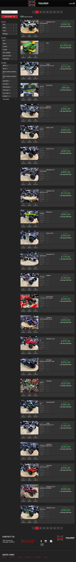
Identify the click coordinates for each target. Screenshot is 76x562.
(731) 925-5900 (30, 540)
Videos (45, 557)
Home (4, 557)
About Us (19, 557)
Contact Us (28, 557)
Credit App (37, 557)
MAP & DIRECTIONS (27, 542)
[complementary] (71, 557)
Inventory (11, 557)
